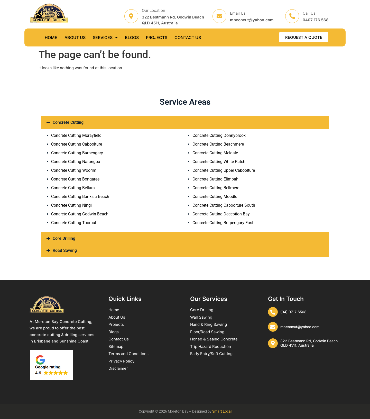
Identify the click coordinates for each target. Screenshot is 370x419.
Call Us (309, 13)
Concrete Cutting (68, 122)
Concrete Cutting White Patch (218, 161)
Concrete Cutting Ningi (71, 205)
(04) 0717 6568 (294, 312)
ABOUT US (75, 37)
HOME (51, 37)
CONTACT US (187, 37)
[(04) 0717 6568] (273, 312)
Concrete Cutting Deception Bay (221, 214)
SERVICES (105, 37)
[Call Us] (292, 16)
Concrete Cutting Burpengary (77, 152)
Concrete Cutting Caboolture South (223, 205)
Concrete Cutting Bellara (73, 187)
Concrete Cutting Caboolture (76, 144)
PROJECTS (156, 37)
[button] (185, 122)
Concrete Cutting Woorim (73, 170)
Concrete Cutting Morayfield (76, 135)
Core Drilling (64, 238)
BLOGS (132, 37)
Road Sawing (65, 250)
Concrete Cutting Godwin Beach (79, 214)
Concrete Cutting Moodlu (214, 196)
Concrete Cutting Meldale (215, 152)
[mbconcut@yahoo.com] (273, 327)
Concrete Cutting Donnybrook (219, 135)
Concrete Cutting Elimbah (215, 179)
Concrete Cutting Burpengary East (222, 222)
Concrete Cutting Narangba (75, 161)
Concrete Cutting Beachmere (218, 144)
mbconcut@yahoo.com (300, 327)
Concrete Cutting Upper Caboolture (223, 170)
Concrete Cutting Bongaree (75, 179)
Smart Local (222, 411)
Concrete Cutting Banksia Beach (80, 196)
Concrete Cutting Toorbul (73, 222)
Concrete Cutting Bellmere (215, 187)
